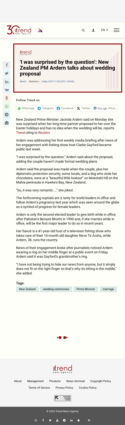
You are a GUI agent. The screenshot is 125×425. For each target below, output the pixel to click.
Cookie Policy (87, 387)
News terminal (75, 381)
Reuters (44, 133)
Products (55, 381)
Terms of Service (39, 387)
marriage (108, 289)
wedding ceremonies (56, 289)
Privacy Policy (64, 387)
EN (103, 30)
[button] (6, 65)
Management (35, 381)
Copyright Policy (100, 381)
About (18, 381)
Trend (20, 133)
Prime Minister (86, 289)
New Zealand (27, 289)
